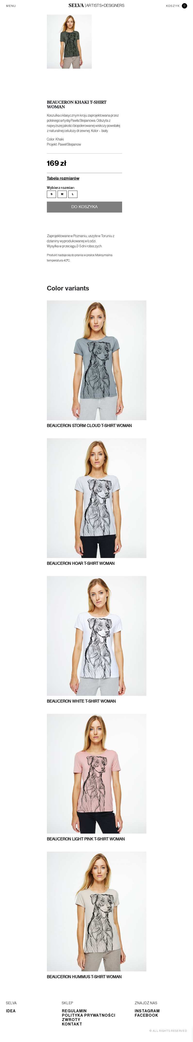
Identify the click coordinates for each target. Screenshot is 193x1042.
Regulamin (74, 1011)
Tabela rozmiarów (63, 178)
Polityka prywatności (88, 1015)
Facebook (146, 1015)
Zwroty (71, 1020)
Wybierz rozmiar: (61, 188)
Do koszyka (84, 207)
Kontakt (72, 1024)
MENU (11, 5)
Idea (11, 1011)
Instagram (147, 1011)
